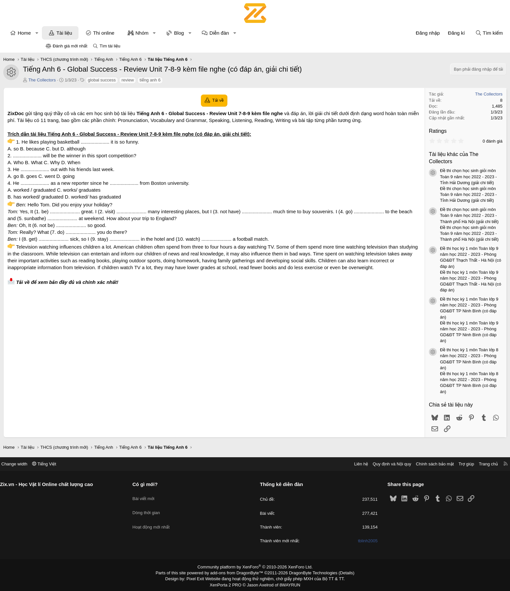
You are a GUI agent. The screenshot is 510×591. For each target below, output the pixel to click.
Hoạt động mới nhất (174, 519)
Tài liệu (106, 33)
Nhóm (184, 33)
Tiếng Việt (91, 463)
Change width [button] (62, 463)
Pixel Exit (200, 578)
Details (339, 572)
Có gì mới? (168, 484)
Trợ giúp (419, 463)
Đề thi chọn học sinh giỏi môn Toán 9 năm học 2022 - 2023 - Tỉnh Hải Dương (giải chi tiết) (426, 176)
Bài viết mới (167, 495)
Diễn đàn (262, 33)
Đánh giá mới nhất (70, 45)
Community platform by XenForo (255, 567)
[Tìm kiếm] (446, 33)
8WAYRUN (287, 583)
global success (144, 80)
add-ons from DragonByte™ (238, 572)
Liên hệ (314, 463)
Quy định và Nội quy (344, 463)
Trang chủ (440, 463)
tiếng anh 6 (192, 80)
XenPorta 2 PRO (227, 583)
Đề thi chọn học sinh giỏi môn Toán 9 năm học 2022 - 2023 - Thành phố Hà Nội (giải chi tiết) (427, 215)
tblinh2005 (344, 540)
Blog (221, 33)
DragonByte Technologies (308, 572)
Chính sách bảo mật (388, 463)
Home (66, 33)
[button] (79, 33)
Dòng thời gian (170, 507)
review (170, 80)
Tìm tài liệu (109, 45)
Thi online (146, 33)
